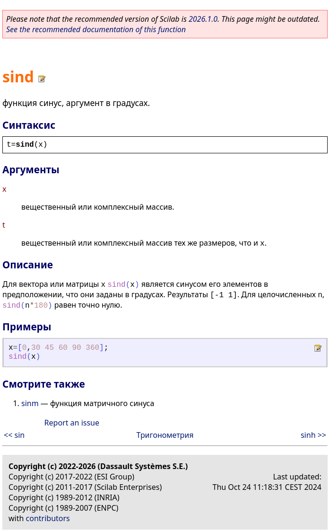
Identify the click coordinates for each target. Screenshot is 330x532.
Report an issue (71, 422)
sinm (30, 403)
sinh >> (313, 435)
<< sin (14, 435)
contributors (48, 518)
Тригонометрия (164, 435)
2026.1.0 (203, 19)
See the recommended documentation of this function (96, 29)
